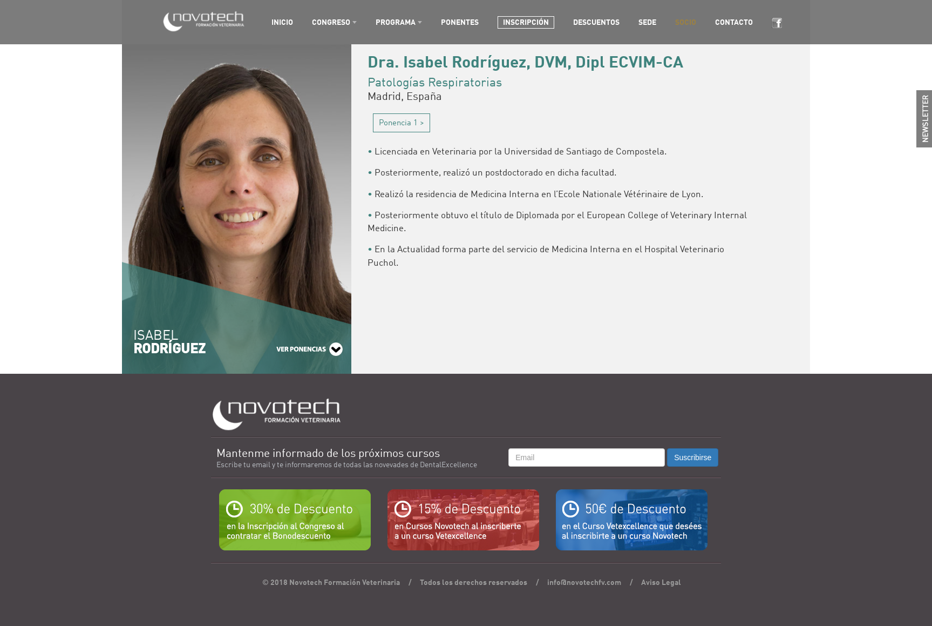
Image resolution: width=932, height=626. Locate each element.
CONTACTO (734, 22)
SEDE (647, 22)
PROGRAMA (396, 22)
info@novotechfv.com (584, 583)
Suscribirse (692, 457)
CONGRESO (331, 22)
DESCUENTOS (596, 22)
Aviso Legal (661, 583)
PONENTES (460, 22)
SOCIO (685, 22)
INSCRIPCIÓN (526, 22)
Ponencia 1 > (401, 123)
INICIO (282, 22)
